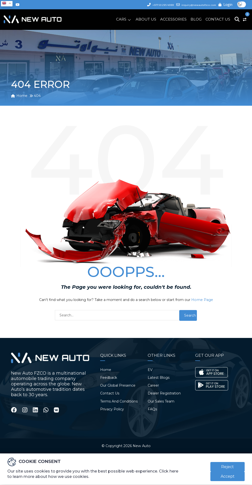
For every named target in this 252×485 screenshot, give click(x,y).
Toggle (241, 4)
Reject (227, 467)
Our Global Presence (117, 385)
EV (150, 369)
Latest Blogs (158, 377)
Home (105, 369)
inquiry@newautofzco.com (192, 4)
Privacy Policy (112, 408)
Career (153, 385)
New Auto (141, 446)
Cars (121, 19)
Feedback (108, 377)
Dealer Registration (164, 393)
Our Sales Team (161, 401)
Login (225, 4)
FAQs (152, 408)
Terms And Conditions (119, 401)
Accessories (173, 19)
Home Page (202, 300)
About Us (146, 19)
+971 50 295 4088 (150, 4)
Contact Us (217, 19)
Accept (228, 476)
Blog (196, 19)
